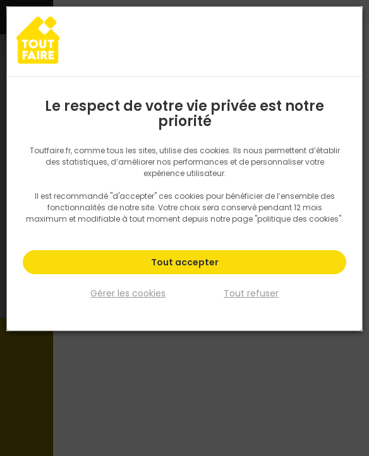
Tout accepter (185, 262)
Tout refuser (251, 292)
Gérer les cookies (128, 292)
